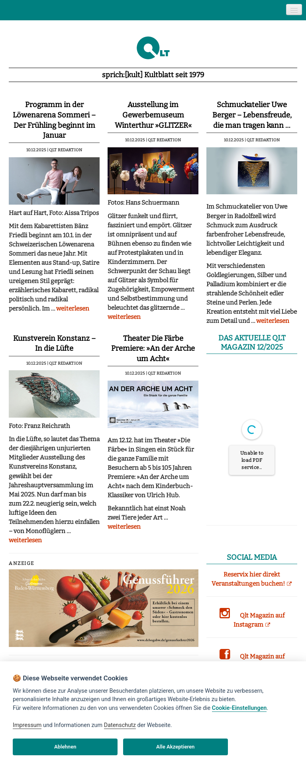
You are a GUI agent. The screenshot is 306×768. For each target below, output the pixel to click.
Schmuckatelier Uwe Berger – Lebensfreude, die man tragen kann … (252, 114)
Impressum (27, 725)
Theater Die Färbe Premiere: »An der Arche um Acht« (153, 348)
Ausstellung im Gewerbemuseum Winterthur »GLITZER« (153, 114)
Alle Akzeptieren (175, 747)
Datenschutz (120, 725)
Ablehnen (65, 747)
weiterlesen (72, 308)
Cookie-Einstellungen (239, 708)
